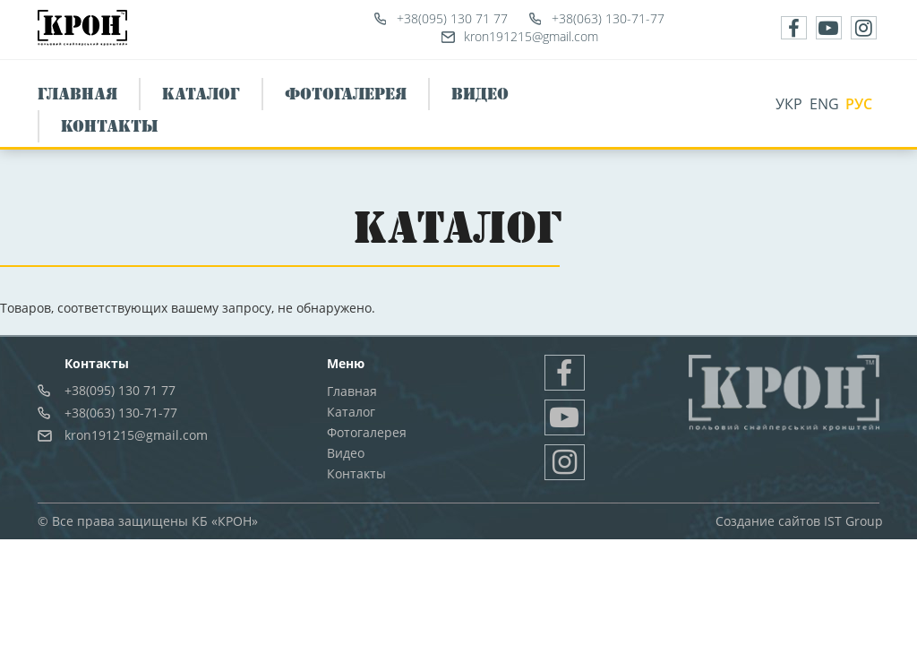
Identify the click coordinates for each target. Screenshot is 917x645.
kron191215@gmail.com (531, 36)
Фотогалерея (346, 94)
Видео (480, 94)
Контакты (109, 126)
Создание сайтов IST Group (799, 520)
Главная (77, 94)
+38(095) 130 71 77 (452, 18)
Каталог (201, 94)
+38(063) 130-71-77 (608, 18)
